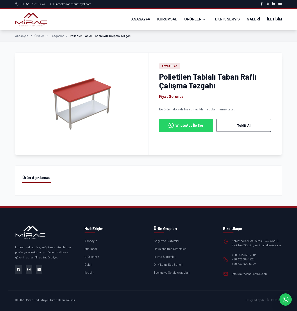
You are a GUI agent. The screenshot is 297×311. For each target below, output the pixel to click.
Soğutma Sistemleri (167, 241)
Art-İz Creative (271, 300)
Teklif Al (243, 125)
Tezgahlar (57, 36)
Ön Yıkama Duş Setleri (168, 264)
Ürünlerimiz (91, 256)
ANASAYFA (140, 19)
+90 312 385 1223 (243, 259)
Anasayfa (21, 36)
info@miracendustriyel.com (70, 4)
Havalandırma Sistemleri (170, 249)
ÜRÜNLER (195, 19)
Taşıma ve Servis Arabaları (172, 272)
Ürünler (39, 36)
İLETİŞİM (274, 19)
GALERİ (253, 19)
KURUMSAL (167, 19)
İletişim (89, 272)
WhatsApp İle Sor (185, 125)
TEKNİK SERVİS (226, 19)
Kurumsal (90, 249)
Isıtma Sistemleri (165, 256)
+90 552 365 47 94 (244, 255)
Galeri (88, 264)
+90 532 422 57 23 (30, 4)
